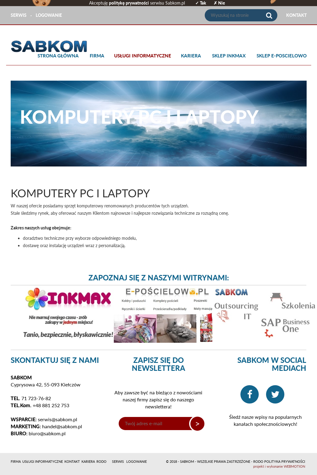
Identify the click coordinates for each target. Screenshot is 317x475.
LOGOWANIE (49, 15)
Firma (97, 55)
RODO (101, 461)
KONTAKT (296, 15)
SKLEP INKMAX (229, 55)
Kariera (191, 55)
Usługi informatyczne (142, 55)
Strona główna (58, 55)
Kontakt (72, 461)
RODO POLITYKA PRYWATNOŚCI (279, 461)
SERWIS (19, 15)
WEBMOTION (294, 466)
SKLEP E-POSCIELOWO (282, 55)
